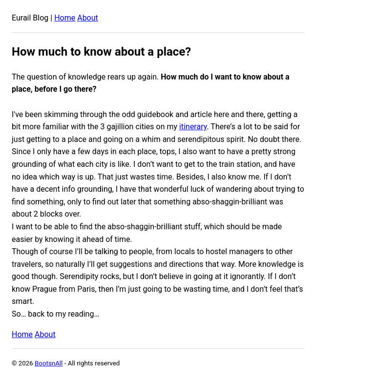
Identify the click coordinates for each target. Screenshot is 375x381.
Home (64, 17)
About (87, 17)
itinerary (193, 126)
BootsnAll (48, 363)
